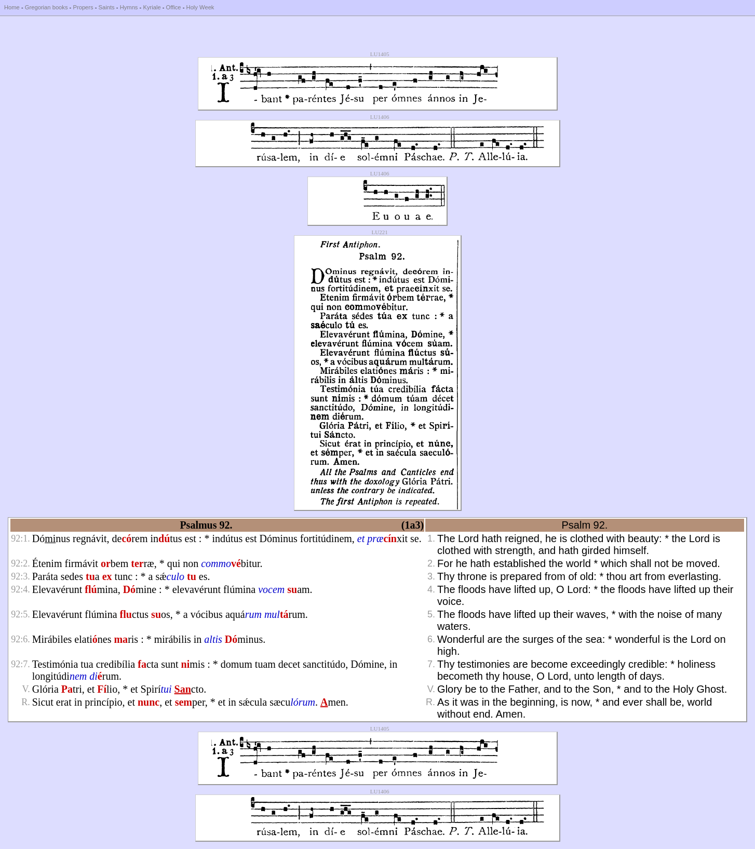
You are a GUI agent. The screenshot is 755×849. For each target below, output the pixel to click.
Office (173, 7)
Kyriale (151, 7)
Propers (83, 7)
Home (12, 7)
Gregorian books (46, 7)
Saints (107, 7)
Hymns (129, 7)
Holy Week (200, 7)
